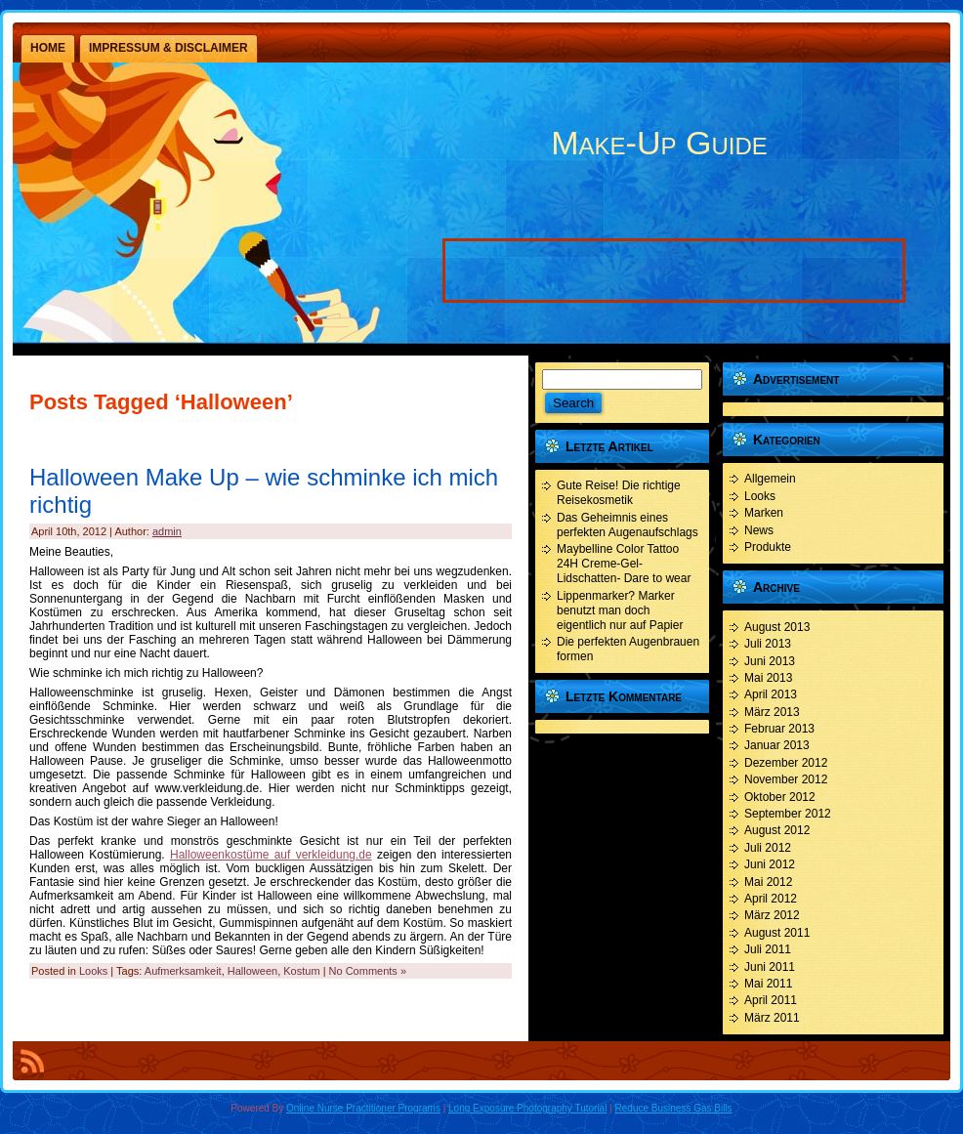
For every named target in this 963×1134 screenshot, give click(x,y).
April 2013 (770, 694)
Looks (93, 971)
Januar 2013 (777, 745)
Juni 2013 (769, 661)
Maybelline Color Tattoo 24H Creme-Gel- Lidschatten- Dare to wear (624, 563)
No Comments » (367, 971)
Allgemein (770, 478)
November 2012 (785, 779)
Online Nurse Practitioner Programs (363, 1108)
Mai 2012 (768, 882)
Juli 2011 (767, 949)
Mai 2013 (768, 678)
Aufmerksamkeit (183, 971)
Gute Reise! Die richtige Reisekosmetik (619, 493)
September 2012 (787, 813)
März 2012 (772, 915)
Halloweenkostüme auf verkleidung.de (271, 854)
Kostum (301, 971)
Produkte (767, 547)
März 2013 (772, 712)
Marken (763, 513)
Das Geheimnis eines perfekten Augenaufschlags (627, 525)
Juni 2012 (769, 864)
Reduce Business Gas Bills (674, 1108)
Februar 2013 (779, 728)
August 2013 (777, 627)
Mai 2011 (768, 983)
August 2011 (777, 933)
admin (167, 531)
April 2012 (770, 898)
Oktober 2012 (780, 797)
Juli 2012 (767, 848)
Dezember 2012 (785, 763)
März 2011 (772, 1018)
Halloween (252, 971)
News (759, 530)
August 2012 (777, 830)
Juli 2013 (767, 644)
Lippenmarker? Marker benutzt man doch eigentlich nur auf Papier (620, 610)
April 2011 (770, 1000)
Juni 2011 (769, 967)
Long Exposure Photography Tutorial (527, 1108)
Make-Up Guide (659, 142)
